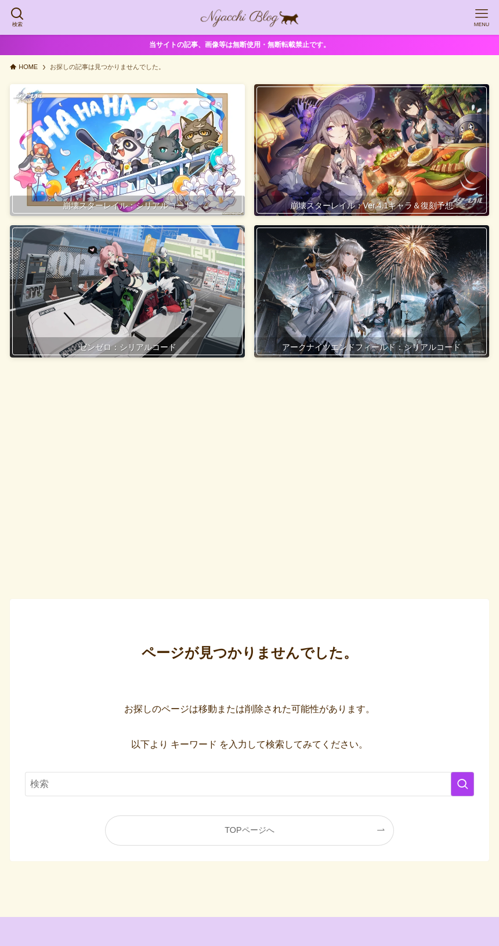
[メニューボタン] (481, 17)
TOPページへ (249, 830)
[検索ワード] (249, 784)
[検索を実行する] (462, 784)
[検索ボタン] (17, 17)
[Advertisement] (249, 480)
